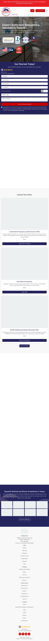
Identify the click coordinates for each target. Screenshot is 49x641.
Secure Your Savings (24, 340)
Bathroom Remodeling (24, 569)
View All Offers (24, 346)
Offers (24, 612)
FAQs (24, 564)
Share (24, 239)
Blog (24, 610)
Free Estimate (40, 10)
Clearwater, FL (24, 588)
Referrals (24, 561)
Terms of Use (14, 110)
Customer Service (24, 556)
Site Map (28, 637)
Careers (24, 618)
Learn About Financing (24, 244)
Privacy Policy (21, 110)
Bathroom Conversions (24, 577)
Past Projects (24, 620)
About (24, 604)
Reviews (24, 615)
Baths (24, 572)
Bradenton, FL (24, 585)
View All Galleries (24, 519)
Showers (24, 574)
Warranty (24, 550)
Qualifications (24, 558)
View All (24, 599)
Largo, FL (24, 591)
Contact (24, 548)
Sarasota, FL (25, 593)
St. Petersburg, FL (24, 596)
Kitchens (24, 580)
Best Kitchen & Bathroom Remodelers (24, 607)
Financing (24, 553)
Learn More (24, 292)
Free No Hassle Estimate (24, 104)
